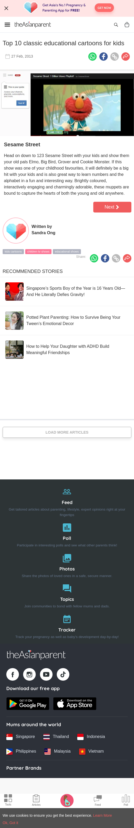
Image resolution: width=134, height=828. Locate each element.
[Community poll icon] (126, 801)
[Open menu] (7, 24)
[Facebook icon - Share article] (103, 56)
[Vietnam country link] (91, 751)
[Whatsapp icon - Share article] (92, 56)
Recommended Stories (33, 271)
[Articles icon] (36, 801)
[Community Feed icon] (98, 801)
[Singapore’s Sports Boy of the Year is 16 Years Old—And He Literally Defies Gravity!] (67, 291)
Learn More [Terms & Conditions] (102, 815)
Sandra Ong (43, 233)
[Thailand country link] (56, 737)
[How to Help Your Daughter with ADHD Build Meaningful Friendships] (67, 349)
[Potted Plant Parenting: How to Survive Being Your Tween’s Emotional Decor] (67, 320)
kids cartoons (13, 251)
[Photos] (67, 564)
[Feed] (67, 501)
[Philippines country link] (21, 751)
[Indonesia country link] (91, 737)
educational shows (67, 251)
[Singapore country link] (20, 737)
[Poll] (67, 534)
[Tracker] (67, 625)
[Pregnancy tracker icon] (67, 800)
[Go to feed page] (33, 24)
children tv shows (38, 251)
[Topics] (67, 595)
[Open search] (116, 24)
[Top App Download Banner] (67, 8)
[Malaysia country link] (57, 751)
